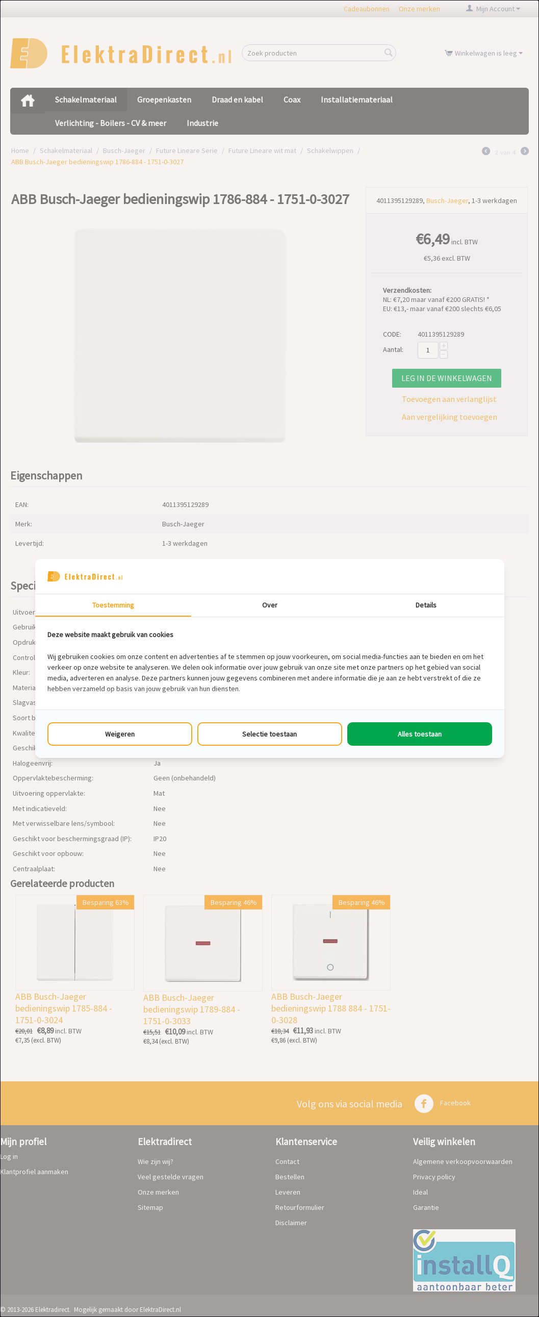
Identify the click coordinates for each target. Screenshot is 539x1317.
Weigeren (120, 734)
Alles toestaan (420, 734)
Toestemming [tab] (113, 605)
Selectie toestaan (269, 734)
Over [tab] (269, 605)
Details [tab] (426, 605)
